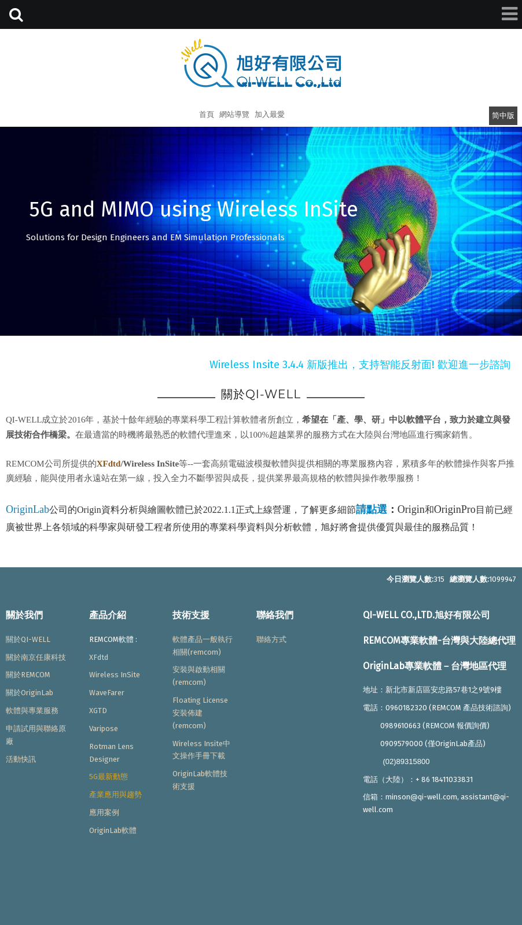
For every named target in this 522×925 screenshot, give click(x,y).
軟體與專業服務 (32, 710)
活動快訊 (21, 759)
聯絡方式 (271, 639)
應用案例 (104, 812)
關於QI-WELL (28, 639)
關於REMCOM (28, 674)
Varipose (103, 728)
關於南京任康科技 (36, 657)
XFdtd (109, 463)
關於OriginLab (29, 692)
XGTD (98, 710)
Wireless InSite (114, 674)
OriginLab (27, 509)
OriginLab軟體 (113, 830)
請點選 (371, 509)
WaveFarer (106, 692)
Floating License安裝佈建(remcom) (200, 713)
